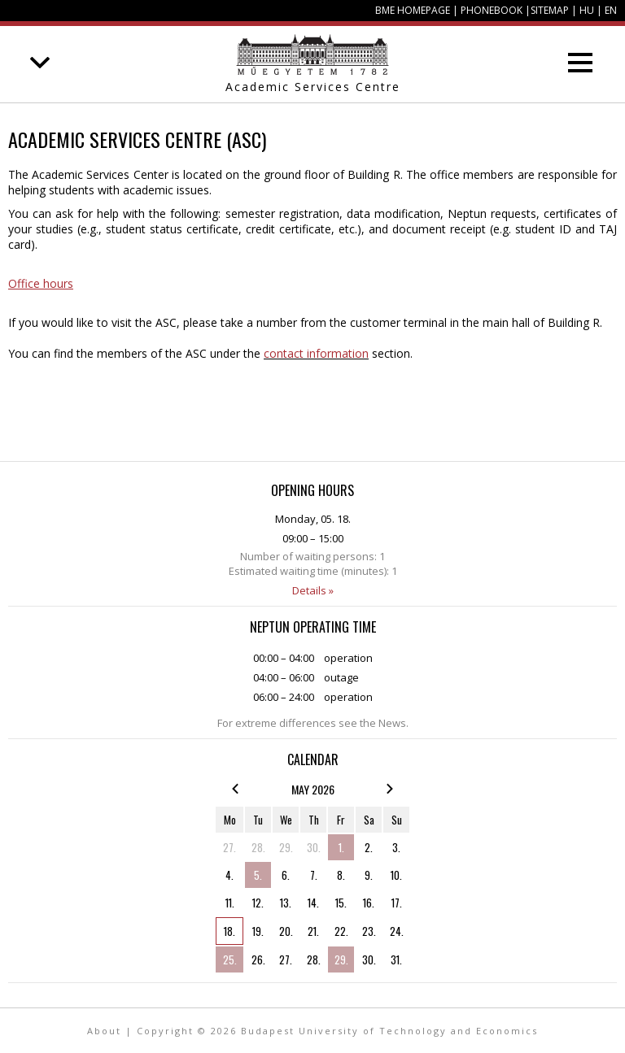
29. (286, 847)
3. (396, 847)
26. (258, 959)
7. (313, 875)
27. (229, 847)
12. (258, 902)
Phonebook (491, 10)
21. (313, 931)
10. (396, 875)
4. (229, 875)
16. (368, 902)
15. (341, 902)
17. (396, 902)
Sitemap (550, 10)
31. (396, 959)
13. (285, 902)
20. (286, 931)
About (104, 1031)
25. (230, 959)
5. (258, 875)
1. (341, 847)
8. (341, 875)
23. (369, 931)
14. (313, 902)
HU (586, 10)
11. (229, 902)
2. (369, 847)
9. (369, 875)
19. (258, 931)
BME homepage (412, 10)
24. (397, 931)
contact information (316, 353)
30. (314, 847)
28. (258, 847)
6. (286, 875)
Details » (313, 590)
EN (611, 10)
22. (341, 931)
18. (229, 931)
